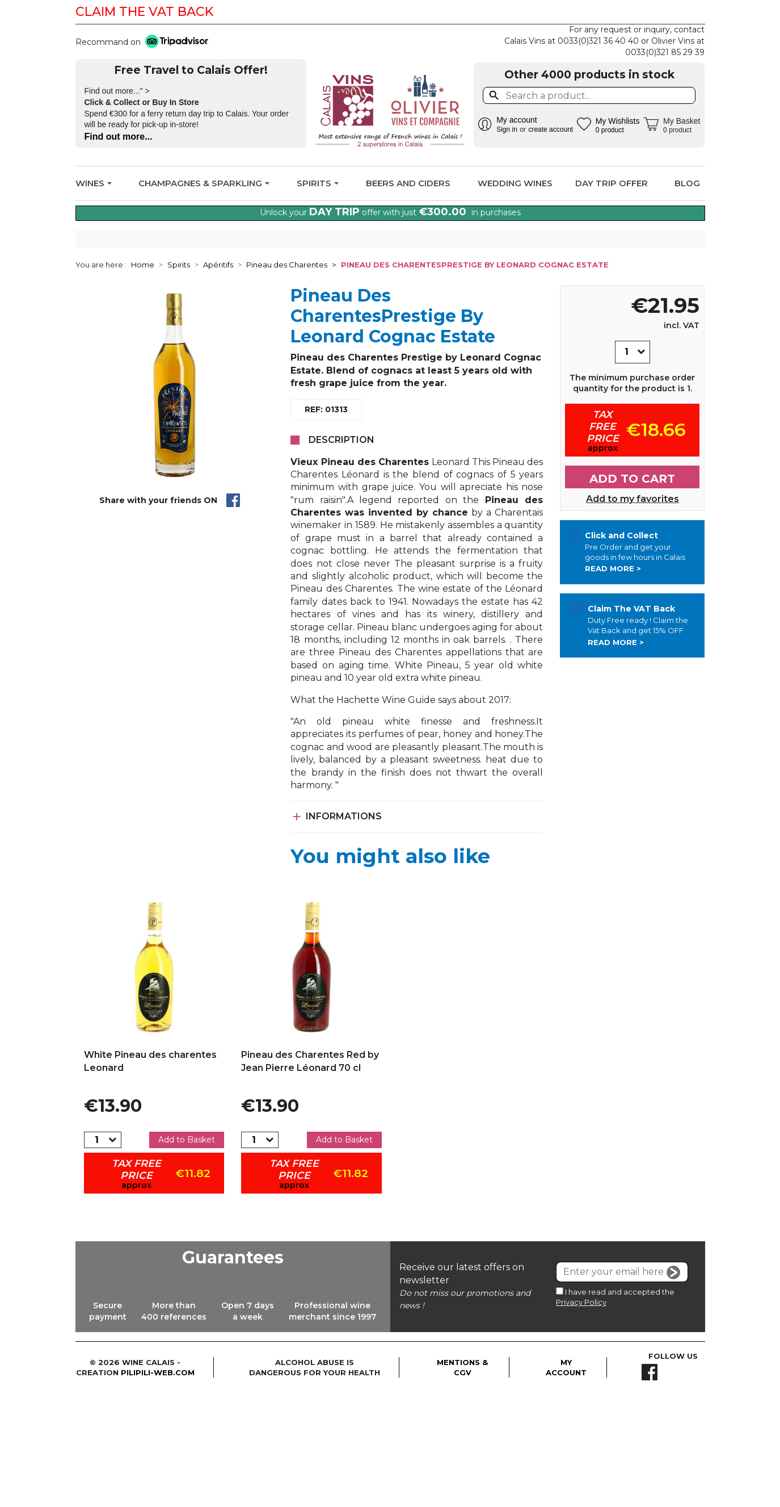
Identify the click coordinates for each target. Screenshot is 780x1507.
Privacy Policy (581, 1416)
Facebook (689, 12)
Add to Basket (186, 1254)
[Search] (589, 95)
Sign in (506, 129)
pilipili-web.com (158, 1486)
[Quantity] (626, 466)
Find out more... (119, 136)
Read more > (613, 683)
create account (550, 129)
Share (233, 615)
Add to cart (632, 593)
